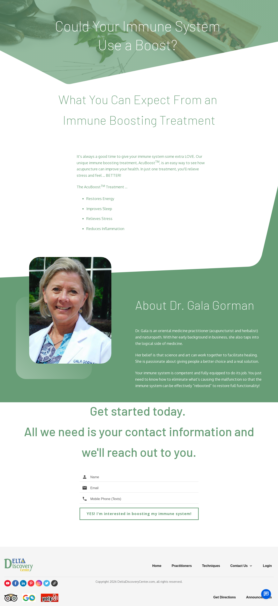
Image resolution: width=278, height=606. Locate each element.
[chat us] (266, 594)
